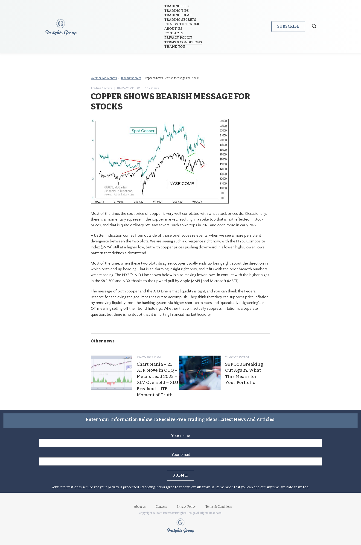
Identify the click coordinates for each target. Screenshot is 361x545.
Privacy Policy (178, 37)
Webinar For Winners (104, 78)
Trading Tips (177, 11)
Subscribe (288, 26)
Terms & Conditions (183, 42)
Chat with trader (182, 24)
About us (174, 29)
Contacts (174, 33)
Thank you (175, 46)
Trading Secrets (180, 20)
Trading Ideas (178, 15)
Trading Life (177, 6)
